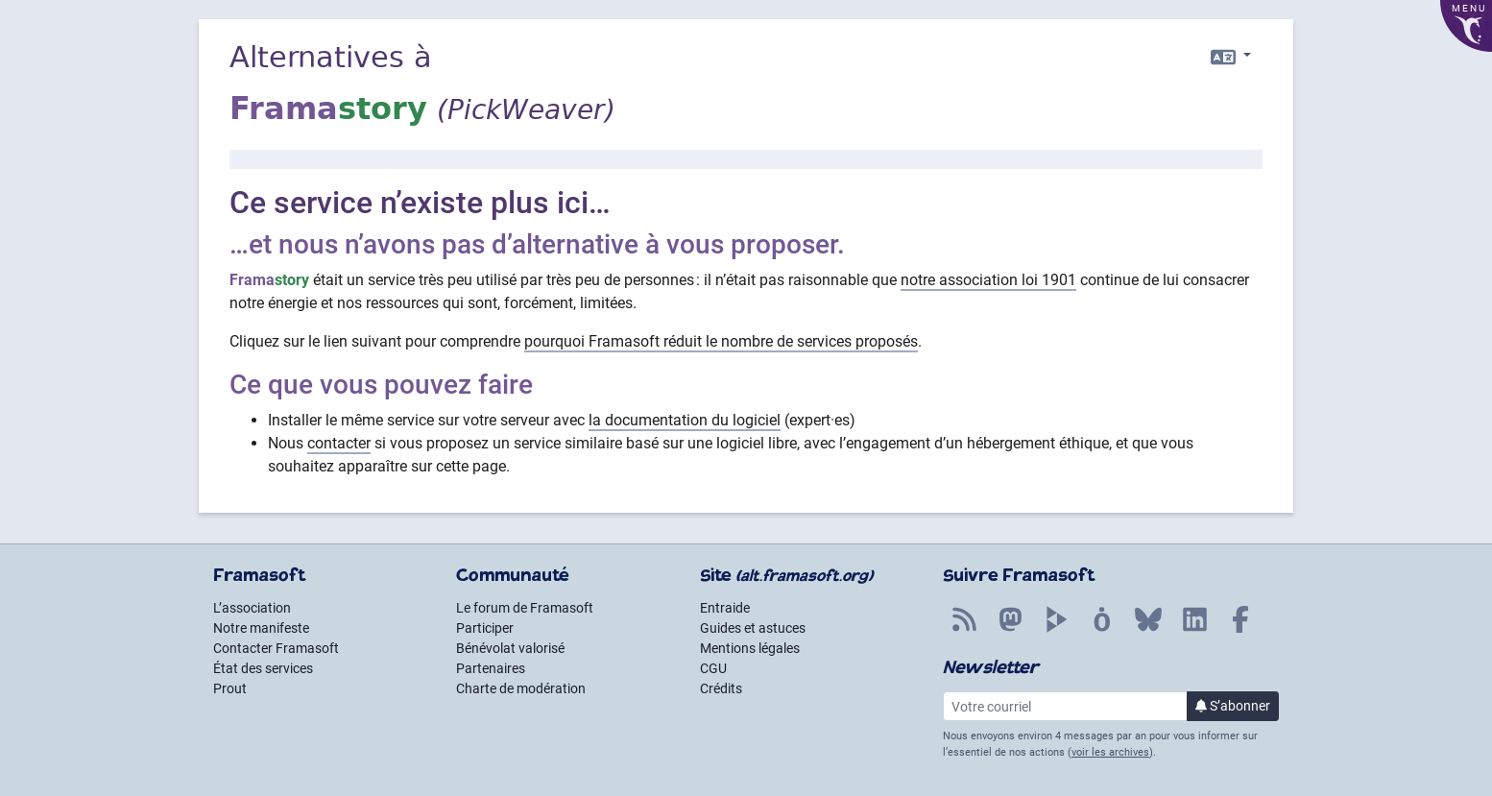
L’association (252, 607)
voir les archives (1110, 752)
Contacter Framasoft (276, 648)
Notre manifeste (261, 628)
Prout (230, 688)
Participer (485, 628)
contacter (339, 443)
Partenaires (490, 668)
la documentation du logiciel (685, 420)
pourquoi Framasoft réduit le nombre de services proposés (721, 341)
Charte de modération (521, 688)
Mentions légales (750, 648)
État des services (263, 668)
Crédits (721, 688)
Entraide (725, 607)
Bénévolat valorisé (510, 648)
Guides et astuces (753, 628)
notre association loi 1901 (988, 280)
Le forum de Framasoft (524, 607)
